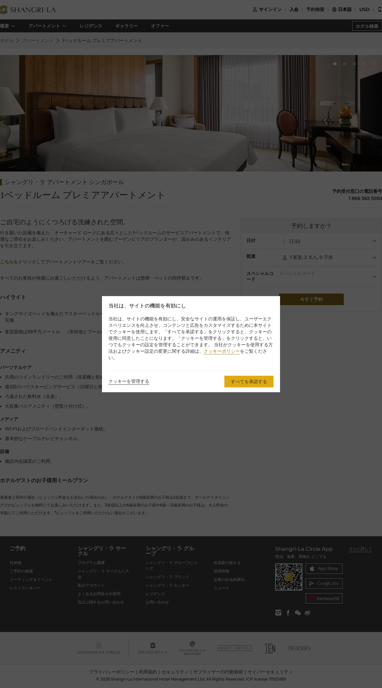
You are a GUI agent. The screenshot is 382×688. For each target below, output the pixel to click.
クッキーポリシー (222, 351)
